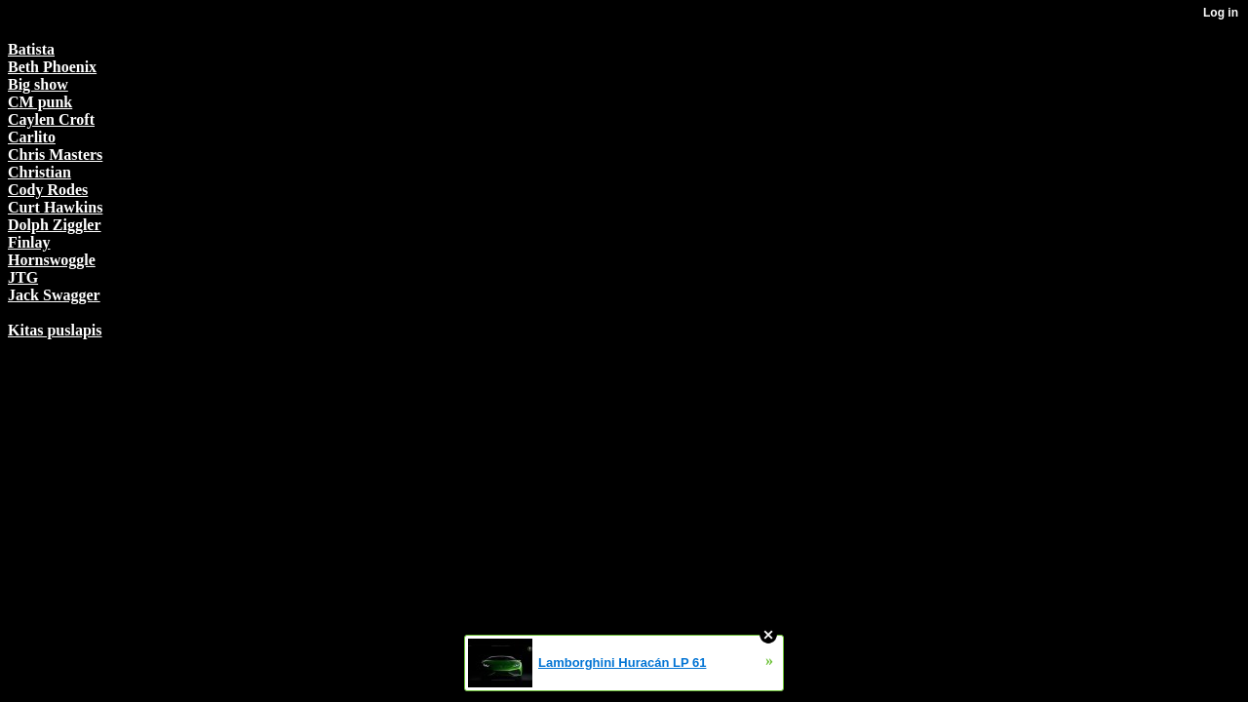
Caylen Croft (51, 119)
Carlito (32, 137)
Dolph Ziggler (54, 224)
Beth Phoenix (52, 66)
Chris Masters (55, 154)
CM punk (40, 102)
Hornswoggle (52, 260)
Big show (38, 84)
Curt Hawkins (55, 207)
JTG (23, 277)
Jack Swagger (54, 295)
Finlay (29, 242)
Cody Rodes (48, 189)
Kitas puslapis (54, 330)
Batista (31, 49)
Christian (39, 172)
